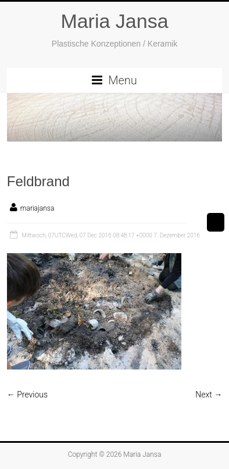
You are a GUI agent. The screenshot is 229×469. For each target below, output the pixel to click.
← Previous (27, 394)
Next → (208, 394)
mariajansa (37, 208)
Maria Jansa (114, 21)
